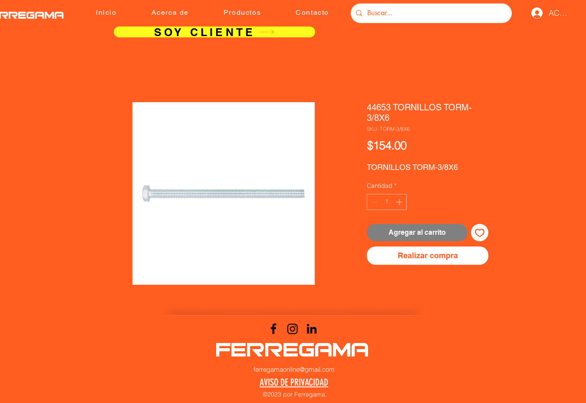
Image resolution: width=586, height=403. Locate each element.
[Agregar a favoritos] (479, 232)
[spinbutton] (387, 202)
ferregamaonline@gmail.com (294, 369)
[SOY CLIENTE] (214, 32)
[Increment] (400, 202)
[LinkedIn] (312, 329)
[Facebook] (273, 329)
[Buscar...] (430, 13)
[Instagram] (293, 329)
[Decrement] (373, 202)
